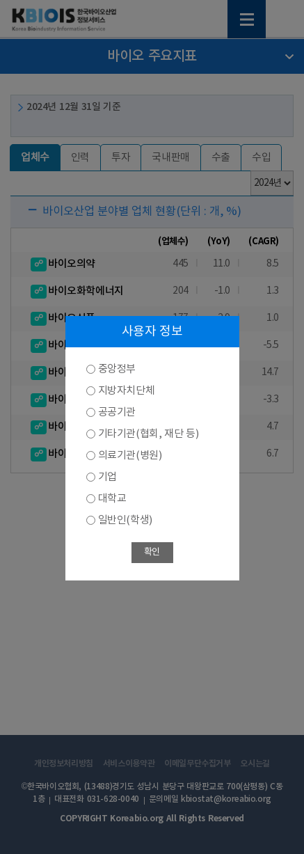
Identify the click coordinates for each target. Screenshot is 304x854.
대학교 (112, 499)
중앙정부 (117, 369)
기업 (107, 477)
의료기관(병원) (130, 455)
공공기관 (117, 412)
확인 (152, 552)
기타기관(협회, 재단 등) (148, 434)
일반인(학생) (125, 520)
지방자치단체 (126, 391)
